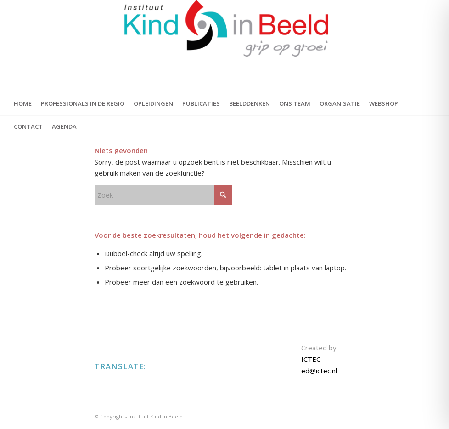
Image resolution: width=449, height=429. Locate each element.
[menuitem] (22, 103)
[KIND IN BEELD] (224, 46)
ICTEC (310, 359)
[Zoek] (163, 195)
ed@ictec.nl (319, 370)
